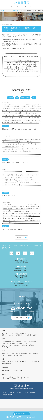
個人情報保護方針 (7, 395)
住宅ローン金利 (14, 333)
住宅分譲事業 (5, 370)
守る (24, 6)
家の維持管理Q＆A (19, 355)
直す (31, 6)
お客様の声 (15, 10)
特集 (18, 377)
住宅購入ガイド (20, 335)
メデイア (13, 379)
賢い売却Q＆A (6, 347)
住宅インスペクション (8, 335)
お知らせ (4, 377)
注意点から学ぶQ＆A (7, 363)
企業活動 (25, 392)
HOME (3, 10)
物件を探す (5, 333)
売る (18, 6)
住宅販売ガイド (33, 341)
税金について (24, 333)
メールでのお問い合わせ (22, 414)
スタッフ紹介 (5, 379)
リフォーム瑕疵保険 (33, 361)
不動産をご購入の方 (7, 361)
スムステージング (22, 343)
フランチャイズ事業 (16, 370)
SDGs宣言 (33, 392)
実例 (17, 97)
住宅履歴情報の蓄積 (21, 353)
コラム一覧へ (20, 237)
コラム (8, 10)
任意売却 (31, 345)
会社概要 (5, 392)
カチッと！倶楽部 (7, 355)
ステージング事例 (25, 97)
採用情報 (18, 392)
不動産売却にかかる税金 (8, 343)
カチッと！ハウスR (7, 345)
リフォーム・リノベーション (22, 281)
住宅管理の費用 (33, 353)
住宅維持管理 (22, 274)
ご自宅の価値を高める (8, 341)
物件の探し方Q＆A (32, 335)
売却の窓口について (21, 341)
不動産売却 (22, 266)
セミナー (29, 377)
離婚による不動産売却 (21, 345)
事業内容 (12, 392)
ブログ (20, 379)
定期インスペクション (8, 353)
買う (11, 6)
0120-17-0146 (15, 417)
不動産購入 (22, 259)
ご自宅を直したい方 (20, 361)
